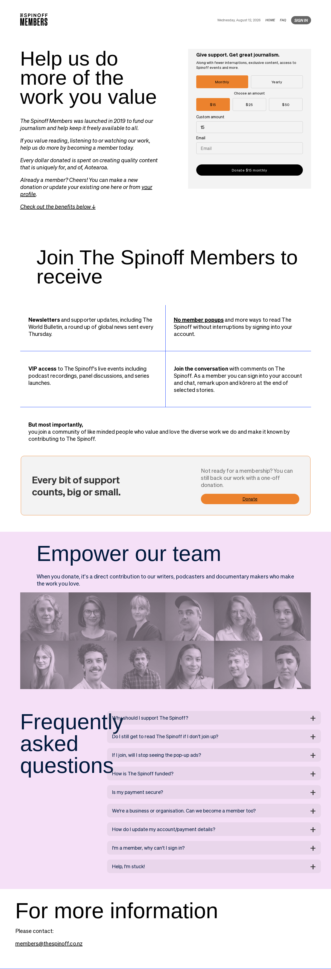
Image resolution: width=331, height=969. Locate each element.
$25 (249, 104)
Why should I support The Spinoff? (150, 717)
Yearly (276, 81)
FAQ (283, 20)
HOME (270, 20)
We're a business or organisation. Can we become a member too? (184, 810)
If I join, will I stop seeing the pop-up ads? (156, 755)
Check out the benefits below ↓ (58, 206)
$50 (285, 104)
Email (200, 137)
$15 (213, 104)
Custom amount (210, 116)
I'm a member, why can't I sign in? (148, 847)
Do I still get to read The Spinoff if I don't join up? (165, 736)
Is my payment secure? (137, 792)
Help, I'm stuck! (128, 866)
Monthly (222, 81)
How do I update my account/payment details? (163, 829)
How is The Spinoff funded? (143, 773)
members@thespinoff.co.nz (49, 943)
